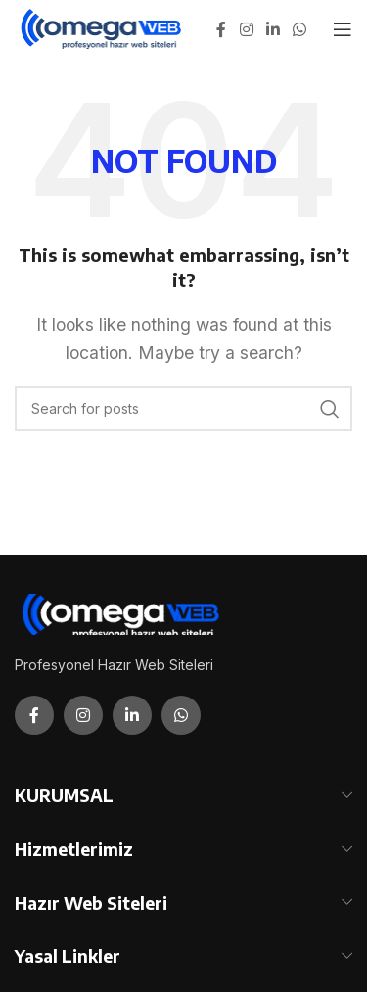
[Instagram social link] (246, 29)
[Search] (183, 408)
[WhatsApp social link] (300, 29)
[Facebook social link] (221, 29)
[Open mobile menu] (342, 29)
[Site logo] (102, 27)
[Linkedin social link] (272, 29)
